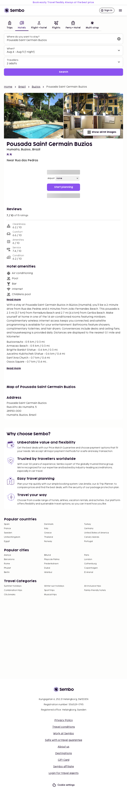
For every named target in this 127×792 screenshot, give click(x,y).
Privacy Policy (63, 720)
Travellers (12, 60)
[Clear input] (119, 39)
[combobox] (61, 40)
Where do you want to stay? (23, 36)
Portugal (88, 541)
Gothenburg (90, 563)
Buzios (36, 86)
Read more (14, 300)
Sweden (8, 533)
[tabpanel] (63, 55)
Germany (88, 528)
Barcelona (9, 559)
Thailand (48, 537)
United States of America (96, 533)
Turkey (87, 524)
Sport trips (49, 590)
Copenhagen (91, 568)
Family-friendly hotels (95, 590)
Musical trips (50, 594)
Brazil (22, 86)
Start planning (63, 187)
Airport (51, 178)
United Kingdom (12, 537)
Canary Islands (91, 537)
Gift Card (63, 760)
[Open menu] (120, 10)
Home (8, 86)
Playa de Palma (51, 559)
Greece (48, 533)
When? (11, 48)
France (7, 528)
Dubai (47, 568)
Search (63, 72)
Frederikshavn (51, 563)
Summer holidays (12, 586)
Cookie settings (63, 785)
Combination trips (13, 590)
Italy (46, 528)
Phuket (7, 568)
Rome (7, 563)
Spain (7, 524)
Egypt (7, 541)
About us (63, 746)
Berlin (7, 572)
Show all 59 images (101, 132)
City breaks (9, 594)
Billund (47, 555)
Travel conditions (63, 727)
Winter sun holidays (54, 586)
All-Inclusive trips (92, 586)
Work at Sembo (63, 733)
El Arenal (88, 572)
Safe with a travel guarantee (63, 740)
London (88, 559)
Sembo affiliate (63, 766)
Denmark (48, 524)
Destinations (63, 753)
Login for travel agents (64, 773)
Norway (48, 541)
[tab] (9, 25)
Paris (86, 555)
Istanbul (48, 572)
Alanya (7, 555)
